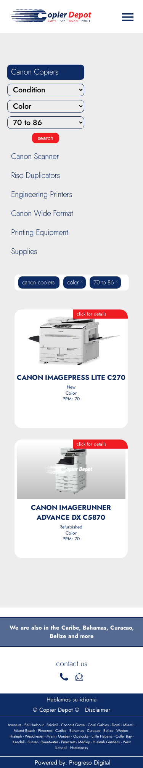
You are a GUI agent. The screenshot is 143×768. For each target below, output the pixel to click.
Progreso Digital (90, 762)
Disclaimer (97, 710)
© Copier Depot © (56, 710)
